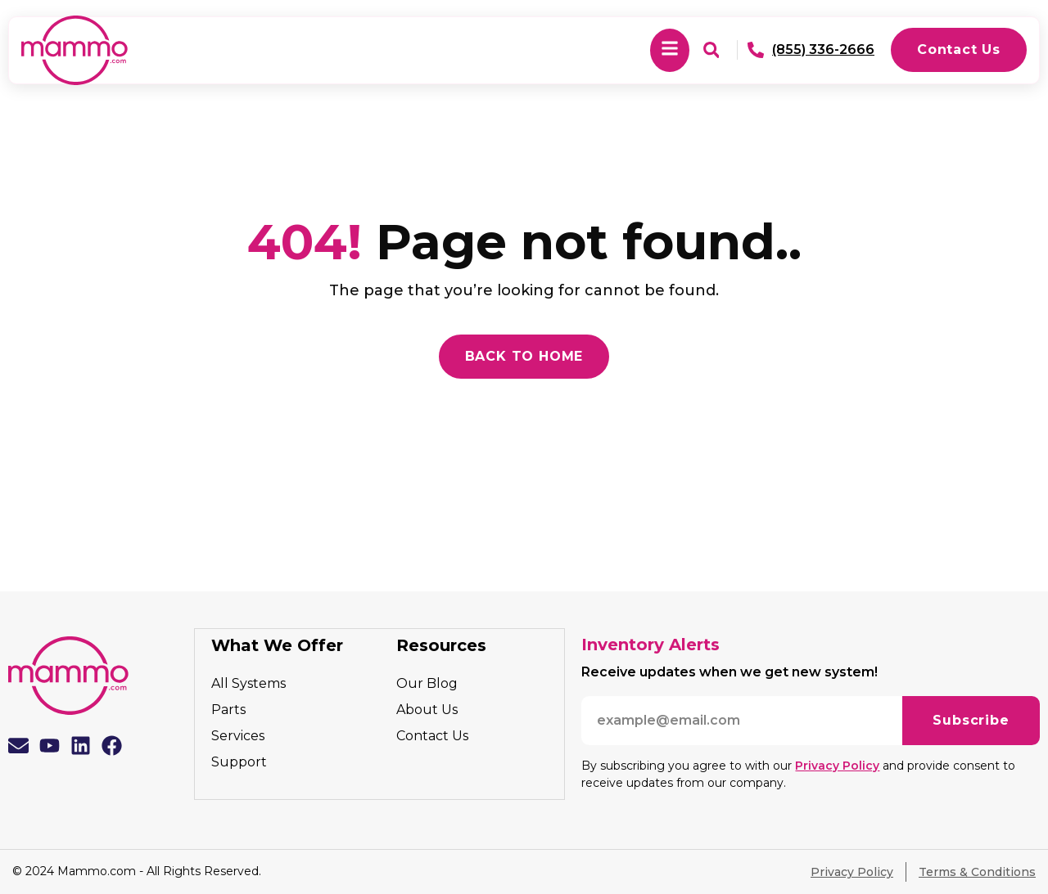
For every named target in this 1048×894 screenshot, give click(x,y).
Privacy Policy (837, 765)
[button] (669, 50)
